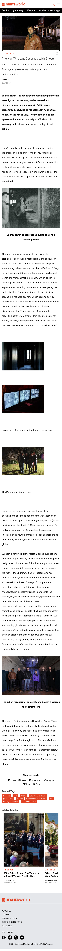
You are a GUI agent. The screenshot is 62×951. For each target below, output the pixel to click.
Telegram (48, 780)
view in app (54, 10)
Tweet (22, 780)
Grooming (18, 10)
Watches (43, 10)
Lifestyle (31, 10)
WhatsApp (35, 780)
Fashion (5, 10)
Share (12, 780)
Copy (36, 784)
